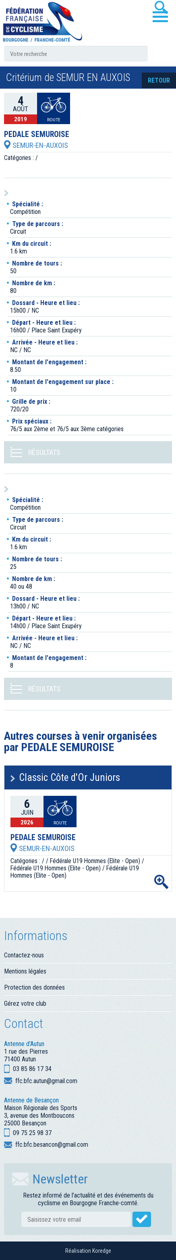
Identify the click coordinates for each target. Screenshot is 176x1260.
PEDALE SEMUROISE (36, 135)
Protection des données (34, 987)
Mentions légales (25, 971)
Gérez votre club (25, 1003)
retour (159, 80)
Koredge (101, 1251)
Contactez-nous (24, 955)
